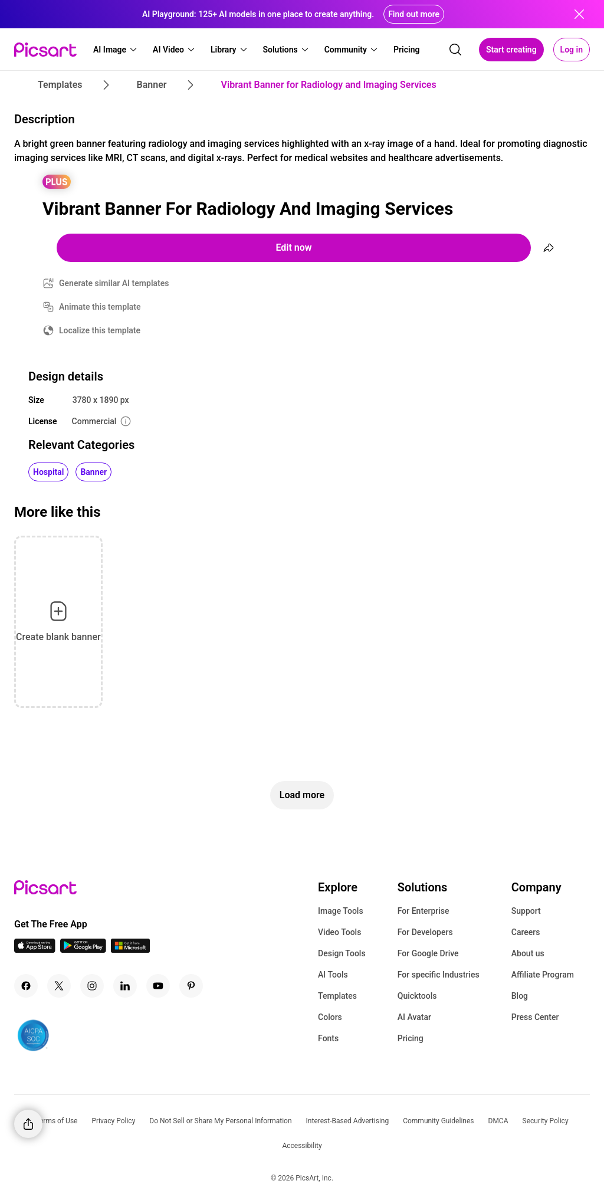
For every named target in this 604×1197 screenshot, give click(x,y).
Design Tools (342, 953)
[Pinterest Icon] (191, 986)
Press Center (535, 1017)
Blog (519, 996)
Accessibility (301, 1146)
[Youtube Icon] (158, 986)
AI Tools (333, 974)
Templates (337, 996)
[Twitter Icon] (59, 986)
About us (527, 953)
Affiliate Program (542, 974)
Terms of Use (56, 1121)
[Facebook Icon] (26, 986)
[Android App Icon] (83, 949)
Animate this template (100, 306)
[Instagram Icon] (92, 986)
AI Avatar (414, 1017)
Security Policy (546, 1121)
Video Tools (339, 932)
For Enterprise (423, 911)
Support (526, 911)
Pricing (411, 1038)
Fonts (328, 1038)
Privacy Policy (113, 1121)
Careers (525, 932)
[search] (455, 49)
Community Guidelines (438, 1121)
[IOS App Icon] (34, 949)
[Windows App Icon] (130, 949)
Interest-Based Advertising (347, 1121)
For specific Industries (439, 974)
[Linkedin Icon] (125, 986)
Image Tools (340, 911)
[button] (115, 49)
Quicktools (417, 996)
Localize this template (99, 330)
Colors (330, 1017)
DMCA (498, 1121)
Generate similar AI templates (114, 283)
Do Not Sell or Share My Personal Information (220, 1121)
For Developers (425, 932)
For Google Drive (428, 953)
